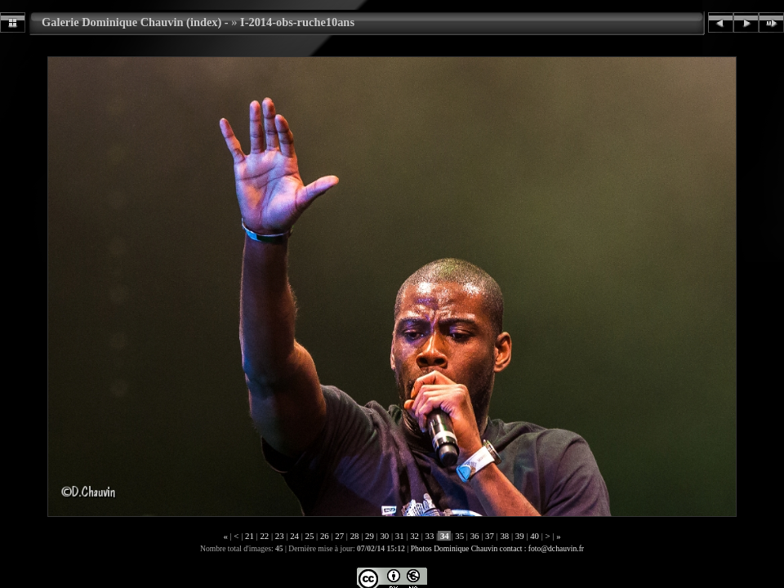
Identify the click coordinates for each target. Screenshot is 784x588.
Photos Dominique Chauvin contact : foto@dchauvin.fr (497, 548)
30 (384, 536)
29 (369, 536)
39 (519, 536)
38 (504, 536)
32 (414, 536)
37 (489, 536)
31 (399, 536)
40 (534, 536)
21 (249, 536)
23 (279, 536)
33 (429, 536)
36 (474, 536)
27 (339, 536)
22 (264, 536)
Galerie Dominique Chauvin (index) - (135, 22)
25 (309, 536)
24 (294, 536)
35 (459, 536)
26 (324, 536)
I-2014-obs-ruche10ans (297, 22)
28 (354, 536)
